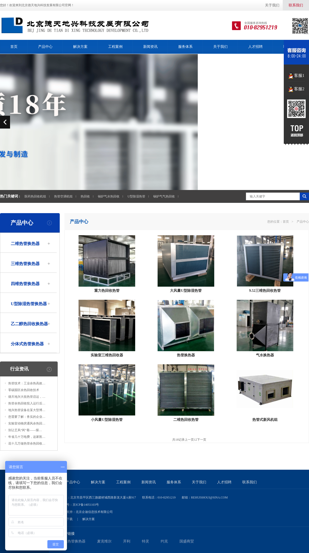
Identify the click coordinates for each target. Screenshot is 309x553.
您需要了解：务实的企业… (26, 417)
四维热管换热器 (25, 284)
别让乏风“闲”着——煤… (25, 430)
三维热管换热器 (25, 263)
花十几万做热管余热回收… (26, 443)
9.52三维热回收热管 (265, 291)
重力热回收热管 (106, 291)
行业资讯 (19, 368)
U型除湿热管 (136, 196)
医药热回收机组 (35, 196)
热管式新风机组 (265, 420)
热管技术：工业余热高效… (26, 383)
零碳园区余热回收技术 (23, 390)
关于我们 (272, 5)
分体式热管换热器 (27, 344)
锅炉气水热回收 (108, 196)
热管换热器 (186, 355)
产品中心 (45, 47)
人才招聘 (255, 47)
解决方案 (80, 47)
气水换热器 (265, 355)
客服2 (299, 89)
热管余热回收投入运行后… (26, 403)
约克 (164, 541)
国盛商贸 (186, 541)
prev (5, 122)
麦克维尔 (104, 541)
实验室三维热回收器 (107, 355)
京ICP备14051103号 (86, 504)
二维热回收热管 (186, 420)
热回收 (85, 196)
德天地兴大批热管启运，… (26, 396)
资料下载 (66, 519)
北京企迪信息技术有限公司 (94, 512)
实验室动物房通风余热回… (26, 423)
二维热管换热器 (25, 243)
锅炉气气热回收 (164, 196)
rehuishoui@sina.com (209, 497)
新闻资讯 (150, 47)
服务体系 (185, 47)
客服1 (299, 75)
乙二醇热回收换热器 (29, 324)
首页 (14, 47)
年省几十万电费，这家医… (26, 437)
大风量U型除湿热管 (185, 291)
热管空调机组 (63, 196)
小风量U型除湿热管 (106, 420)
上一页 (189, 439)
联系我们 (296, 5)
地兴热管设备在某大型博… (26, 410)
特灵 (145, 541)
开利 (126, 541)
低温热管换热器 (72, 541)
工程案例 (115, 47)
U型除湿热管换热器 (29, 304)
